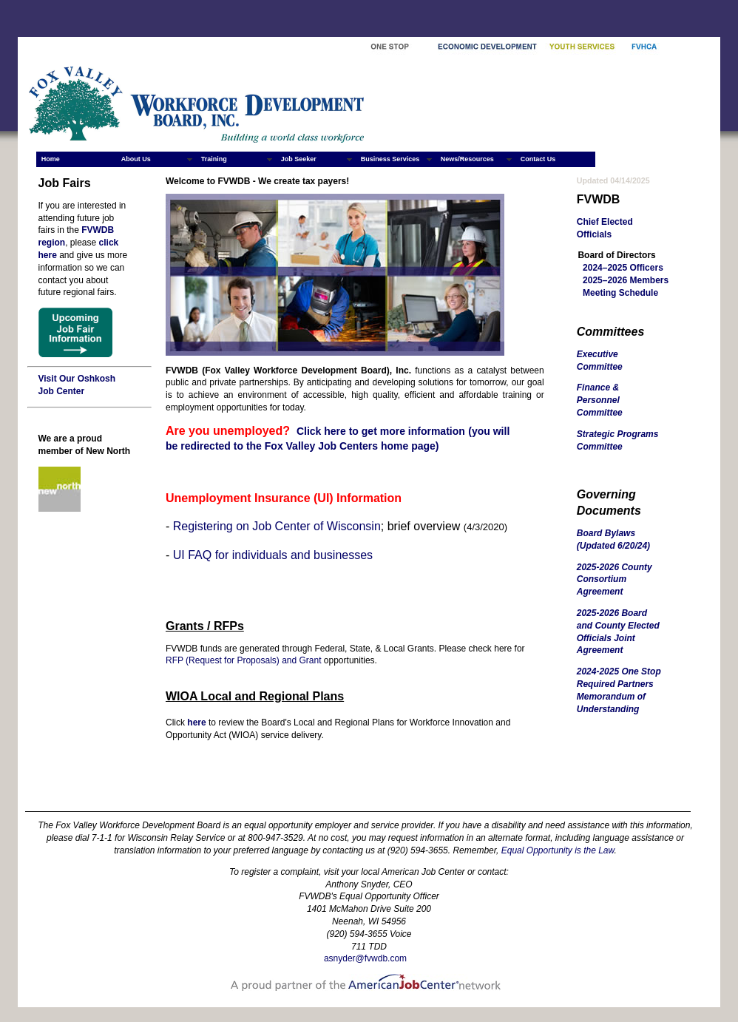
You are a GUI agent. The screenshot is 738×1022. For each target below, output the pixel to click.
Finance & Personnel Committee (600, 400)
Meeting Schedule (620, 293)
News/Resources (467, 159)
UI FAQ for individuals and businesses (273, 555)
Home (50, 159)
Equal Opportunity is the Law (558, 850)
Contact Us (538, 159)
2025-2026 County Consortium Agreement (614, 580)
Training (214, 159)
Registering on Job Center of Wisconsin (277, 526)
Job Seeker (298, 159)
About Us (136, 159)
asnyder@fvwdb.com (365, 958)
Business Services (390, 159)
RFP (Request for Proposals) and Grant (244, 660)
